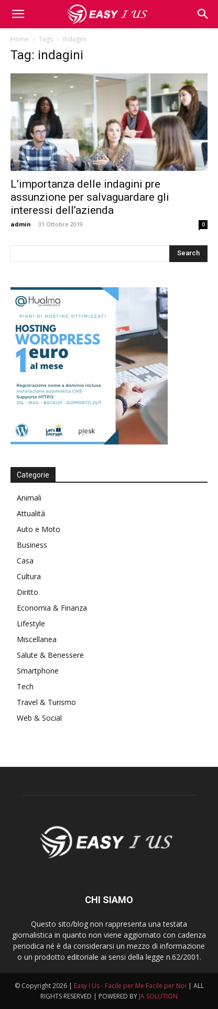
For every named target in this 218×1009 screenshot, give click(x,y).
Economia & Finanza (52, 608)
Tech (25, 686)
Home (19, 39)
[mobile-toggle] (18, 14)
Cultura (29, 576)
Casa (25, 561)
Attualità (31, 513)
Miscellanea (37, 639)
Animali (29, 498)
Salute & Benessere (50, 655)
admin (20, 224)
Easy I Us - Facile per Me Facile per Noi (130, 985)
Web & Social (39, 718)
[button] (203, 14)
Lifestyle (31, 623)
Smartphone (38, 671)
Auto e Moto (38, 529)
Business (32, 545)
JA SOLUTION (158, 996)
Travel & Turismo (46, 702)
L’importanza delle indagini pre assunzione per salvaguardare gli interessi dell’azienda (89, 197)
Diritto (27, 592)
